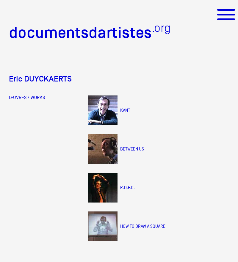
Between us (132, 148)
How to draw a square (142, 226)
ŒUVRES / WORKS (27, 97)
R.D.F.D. (127, 187)
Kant (125, 110)
